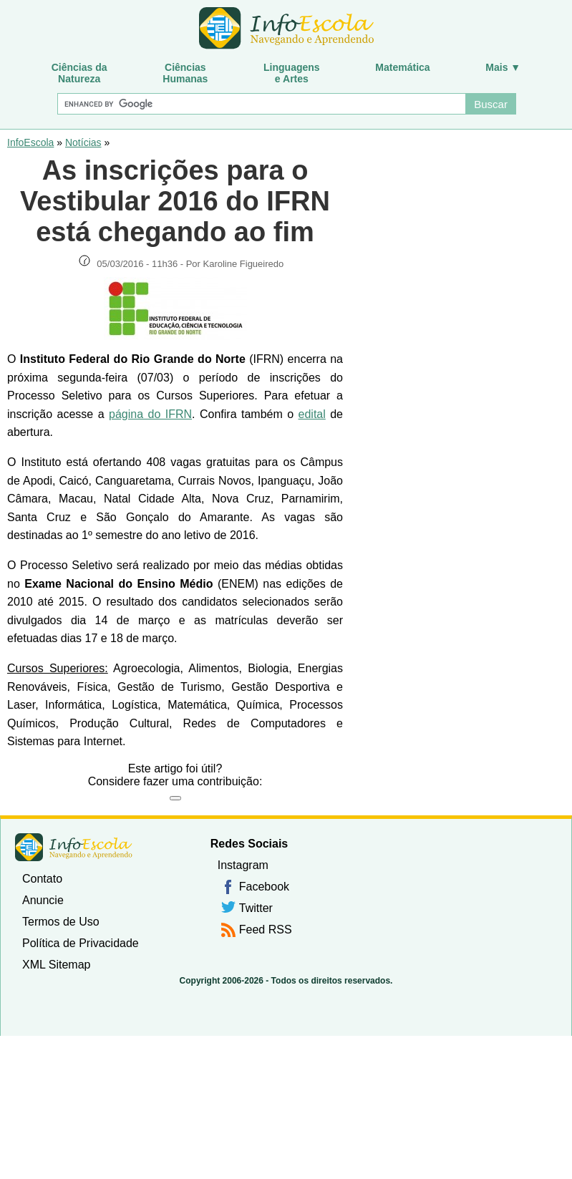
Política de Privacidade (80, 943)
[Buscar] (261, 104)
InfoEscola (30, 142)
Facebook (264, 886)
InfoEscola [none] (73, 847)
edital (312, 414)
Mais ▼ (502, 67)
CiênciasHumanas (185, 73)
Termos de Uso (61, 922)
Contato (42, 879)
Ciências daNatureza (79, 73)
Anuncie (43, 900)
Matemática (402, 67)
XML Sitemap (56, 965)
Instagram (243, 865)
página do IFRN (150, 414)
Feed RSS (265, 929)
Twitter (256, 908)
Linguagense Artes (291, 73)
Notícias (83, 142)
